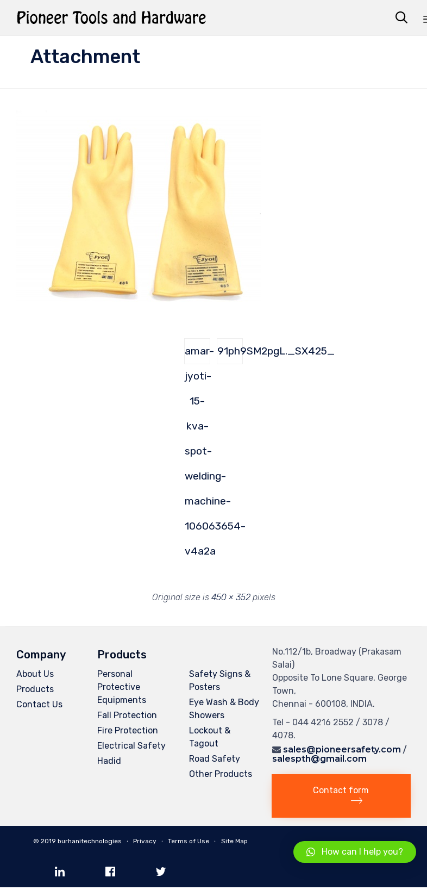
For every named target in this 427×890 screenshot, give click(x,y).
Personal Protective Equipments (121, 687)
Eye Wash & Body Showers (224, 708)
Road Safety (214, 759)
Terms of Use (188, 841)
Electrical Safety (131, 745)
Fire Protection (127, 730)
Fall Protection (127, 715)
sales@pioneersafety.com (342, 749)
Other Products (220, 774)
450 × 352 (230, 597)
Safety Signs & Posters (219, 680)
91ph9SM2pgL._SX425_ (230, 351)
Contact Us (39, 704)
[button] (341, 796)
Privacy (144, 841)
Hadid (109, 761)
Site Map (234, 841)
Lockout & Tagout (209, 737)
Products (35, 689)
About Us (35, 674)
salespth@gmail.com (319, 759)
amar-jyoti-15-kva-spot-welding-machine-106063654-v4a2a (197, 354)
